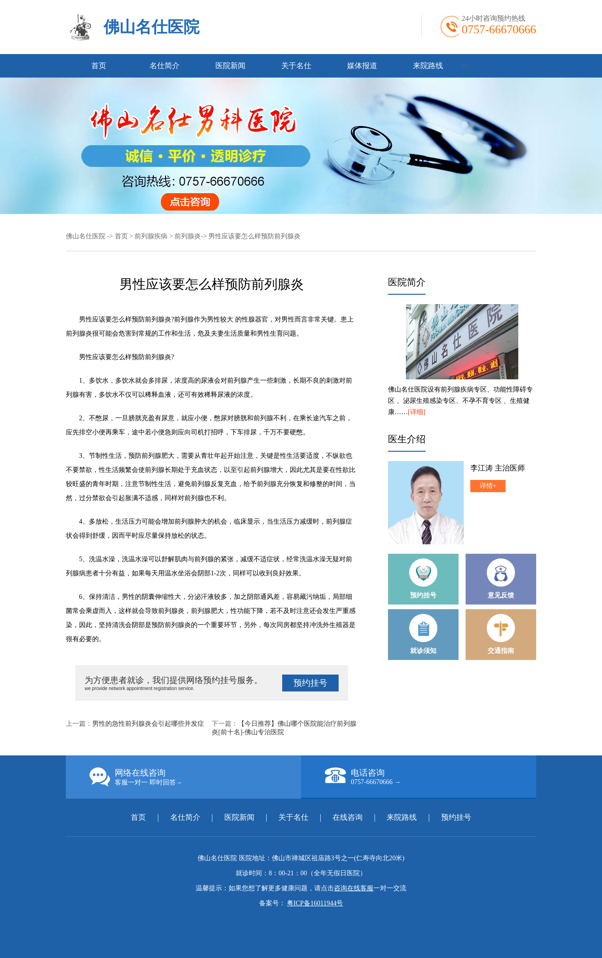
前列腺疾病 (151, 236)
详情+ (488, 485)
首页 (98, 66)
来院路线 (428, 66)
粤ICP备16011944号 (315, 903)
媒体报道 (362, 66)
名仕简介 (165, 66)
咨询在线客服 (353, 888)
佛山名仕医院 (151, 27)
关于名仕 (296, 66)
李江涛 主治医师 (497, 468)
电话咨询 (430, 776)
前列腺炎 (187, 236)
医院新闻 (230, 66)
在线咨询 (348, 817)
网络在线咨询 (195, 777)
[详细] (416, 412)
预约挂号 (310, 683)
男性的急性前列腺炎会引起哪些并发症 (148, 723)
